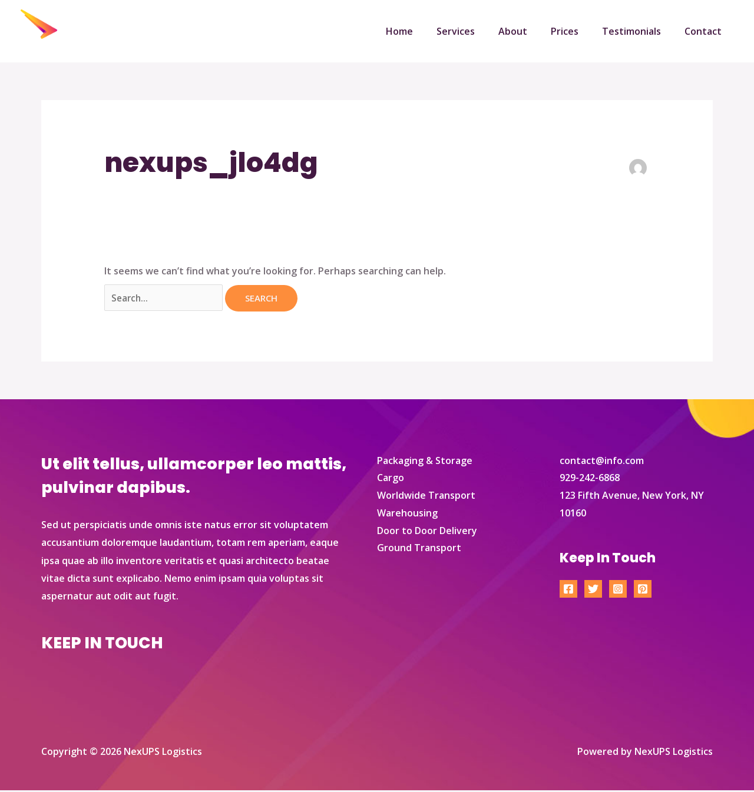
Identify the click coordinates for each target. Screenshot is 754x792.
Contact (705, 31)
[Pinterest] (643, 590)
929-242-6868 (590, 479)
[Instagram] (618, 590)
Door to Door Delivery (427, 531)
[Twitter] (593, 590)
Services (477, 31)
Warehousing (407, 514)
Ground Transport (419, 549)
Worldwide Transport (426, 497)
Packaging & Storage (424, 461)
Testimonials (638, 31)
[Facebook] (568, 590)
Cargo (390, 479)
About (529, 31)
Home (425, 31)
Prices (576, 31)
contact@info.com (602, 461)
